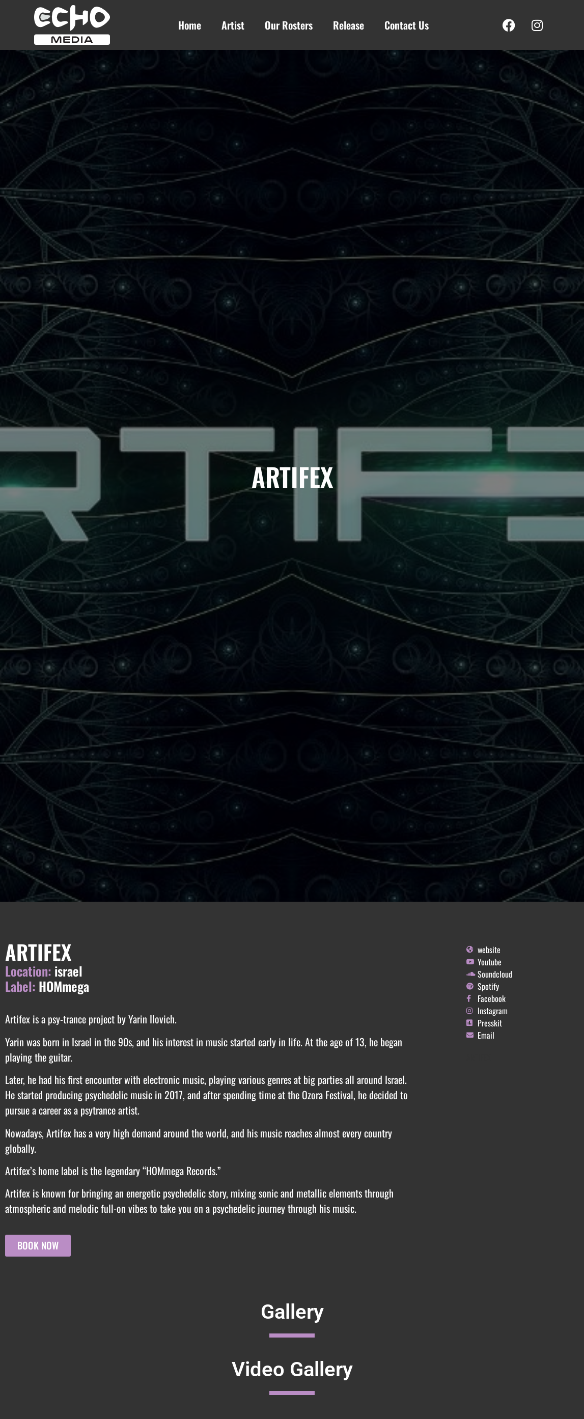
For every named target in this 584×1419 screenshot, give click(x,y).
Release (348, 25)
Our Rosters (289, 25)
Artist (232, 25)
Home (189, 25)
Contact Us (406, 25)
